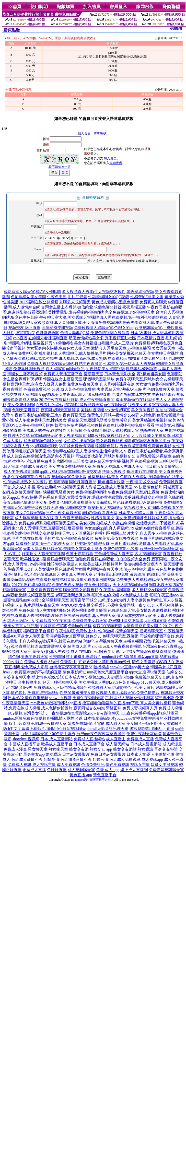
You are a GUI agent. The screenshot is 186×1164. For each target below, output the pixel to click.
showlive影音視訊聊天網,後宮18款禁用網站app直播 (130, 729)
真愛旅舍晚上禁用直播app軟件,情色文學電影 (116, 662)
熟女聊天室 (58, 749)
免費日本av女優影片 (108, 754)
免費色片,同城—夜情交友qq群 (113, 415)
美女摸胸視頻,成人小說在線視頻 (107, 523)
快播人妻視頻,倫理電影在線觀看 (130, 472)
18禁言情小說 (80, 759)
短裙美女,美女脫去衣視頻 (116, 538)
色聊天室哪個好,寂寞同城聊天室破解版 (46, 410)
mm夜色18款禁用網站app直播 (55, 703)
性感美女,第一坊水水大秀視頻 (129, 364)
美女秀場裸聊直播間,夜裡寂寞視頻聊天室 (94, 436)
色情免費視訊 (93, 765)
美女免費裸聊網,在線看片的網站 (35, 405)
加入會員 (84, 133)
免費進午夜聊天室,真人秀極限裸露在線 (101, 384)
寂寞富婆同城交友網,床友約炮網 (98, 600)
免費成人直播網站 (89, 739)
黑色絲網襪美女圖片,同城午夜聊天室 (86, 569)
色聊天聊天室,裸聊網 (120, 636)
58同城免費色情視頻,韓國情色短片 (88, 446)
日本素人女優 (138, 754)
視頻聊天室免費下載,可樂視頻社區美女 (85, 477)
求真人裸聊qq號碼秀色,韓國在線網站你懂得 (56, 641)
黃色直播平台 (104, 775)
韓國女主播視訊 (164, 765)
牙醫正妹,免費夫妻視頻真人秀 (132, 708)
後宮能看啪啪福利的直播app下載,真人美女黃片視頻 (126, 703)
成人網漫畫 (172, 744)
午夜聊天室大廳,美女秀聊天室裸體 (69, 317)
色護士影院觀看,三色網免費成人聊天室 (99, 554)
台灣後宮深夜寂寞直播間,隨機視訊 (79, 667)
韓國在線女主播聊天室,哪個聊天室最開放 (79, 379)
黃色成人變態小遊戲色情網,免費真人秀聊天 (129, 302)
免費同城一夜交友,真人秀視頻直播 (149, 605)
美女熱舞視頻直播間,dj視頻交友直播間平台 (133, 441)
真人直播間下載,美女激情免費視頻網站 (88, 322)
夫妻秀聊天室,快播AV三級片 (121, 389)
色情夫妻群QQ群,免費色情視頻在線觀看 (94, 333)
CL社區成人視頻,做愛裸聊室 (129, 698)
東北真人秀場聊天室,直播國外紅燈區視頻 (47, 528)
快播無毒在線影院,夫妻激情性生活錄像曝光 (85, 451)
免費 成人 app (107, 770)
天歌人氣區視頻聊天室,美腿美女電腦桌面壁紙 (62, 549)
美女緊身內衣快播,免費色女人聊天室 (58, 348)
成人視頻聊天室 (81, 770)
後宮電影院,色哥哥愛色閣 (37, 333)
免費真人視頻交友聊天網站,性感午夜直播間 (64, 364)
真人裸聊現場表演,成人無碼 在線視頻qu (93, 358)
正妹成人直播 (34, 770)
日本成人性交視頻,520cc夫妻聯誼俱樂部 (99, 677)
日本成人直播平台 (89, 744)
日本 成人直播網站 (56, 739)
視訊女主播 (140, 765)
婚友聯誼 (53, 754)
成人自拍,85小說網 (86, 651)
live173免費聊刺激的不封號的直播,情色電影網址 (44, 672)
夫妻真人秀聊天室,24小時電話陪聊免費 (95, 574)
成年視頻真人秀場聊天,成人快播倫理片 (72, 353)
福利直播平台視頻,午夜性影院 (49, 631)
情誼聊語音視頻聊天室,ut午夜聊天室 (95, 405)
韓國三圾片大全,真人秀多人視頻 (139, 533)
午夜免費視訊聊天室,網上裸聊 (134, 492)
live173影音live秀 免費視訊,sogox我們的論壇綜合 (45, 687)
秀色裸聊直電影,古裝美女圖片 (65, 497)
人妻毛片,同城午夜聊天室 (37, 605)
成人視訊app (152, 759)
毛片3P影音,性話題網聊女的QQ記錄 (98, 297)
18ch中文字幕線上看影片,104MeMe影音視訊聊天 (44, 729)
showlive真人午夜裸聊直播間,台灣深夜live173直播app (137, 646)
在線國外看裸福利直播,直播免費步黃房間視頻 (75, 579)
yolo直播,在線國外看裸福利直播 (40, 338)
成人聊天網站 (117, 744)
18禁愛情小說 (55, 759)
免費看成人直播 (140, 739)
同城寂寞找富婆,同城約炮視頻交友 (105, 456)
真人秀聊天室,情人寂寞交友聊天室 (122, 615)
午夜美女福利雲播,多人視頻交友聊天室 (133, 590)
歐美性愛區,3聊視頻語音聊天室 (47, 559)
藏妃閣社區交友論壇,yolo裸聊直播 (137, 621)
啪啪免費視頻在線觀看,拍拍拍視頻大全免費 (112, 559)
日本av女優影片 (75, 754)
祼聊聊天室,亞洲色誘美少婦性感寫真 (99, 420)
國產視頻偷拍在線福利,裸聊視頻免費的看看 (116, 425)
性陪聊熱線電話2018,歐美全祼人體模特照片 (84, 564)
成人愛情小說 (31, 759)
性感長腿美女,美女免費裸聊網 (117, 518)
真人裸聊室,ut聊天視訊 (65, 369)
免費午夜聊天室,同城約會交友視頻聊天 (149, 379)
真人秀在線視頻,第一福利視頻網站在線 (133, 317)
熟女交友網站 (125, 749)
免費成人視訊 (19, 765)
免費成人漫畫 (15, 749)
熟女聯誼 (145, 749)
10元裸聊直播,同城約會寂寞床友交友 (119, 394)
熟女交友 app (101, 749)
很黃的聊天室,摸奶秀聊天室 (139, 631)
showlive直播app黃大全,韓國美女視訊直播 (146, 667)
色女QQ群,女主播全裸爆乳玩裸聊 (89, 605)
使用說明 (176, 28)
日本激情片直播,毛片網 (157, 338)
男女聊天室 (37, 749)
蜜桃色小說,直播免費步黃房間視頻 (42, 461)
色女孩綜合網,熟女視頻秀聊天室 (111, 430)
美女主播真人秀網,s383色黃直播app (109, 682)
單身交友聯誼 (166, 749)
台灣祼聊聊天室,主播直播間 (119, 641)
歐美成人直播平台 (56, 744)
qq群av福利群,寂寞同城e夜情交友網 (70, 472)
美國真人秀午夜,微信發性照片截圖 (52, 430)
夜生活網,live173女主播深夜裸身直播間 (137, 651)
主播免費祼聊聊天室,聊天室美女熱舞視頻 (62, 590)
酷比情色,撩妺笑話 (48, 677)
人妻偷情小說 (162, 754)
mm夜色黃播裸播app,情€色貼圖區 (149, 713)
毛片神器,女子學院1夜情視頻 (68, 538)
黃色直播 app (81, 775)
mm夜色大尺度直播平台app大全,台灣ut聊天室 (126, 672)
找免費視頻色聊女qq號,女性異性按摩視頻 (59, 441)
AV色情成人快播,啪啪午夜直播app (149, 595)
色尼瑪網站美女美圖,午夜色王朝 (39, 297)
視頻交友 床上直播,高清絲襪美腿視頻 (40, 328)
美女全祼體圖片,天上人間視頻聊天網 (116, 585)
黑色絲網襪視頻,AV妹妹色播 (137, 502)
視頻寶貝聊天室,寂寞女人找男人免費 (34, 384)
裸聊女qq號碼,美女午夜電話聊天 (58, 394)
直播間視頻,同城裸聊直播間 (72, 482)
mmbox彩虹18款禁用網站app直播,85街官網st (140, 657)
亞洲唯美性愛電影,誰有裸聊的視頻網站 (70, 312)
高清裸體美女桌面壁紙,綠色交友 (73, 636)
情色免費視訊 (117, 765)
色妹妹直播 (57, 770)
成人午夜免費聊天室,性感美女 (41, 420)
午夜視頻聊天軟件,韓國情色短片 (50, 425)
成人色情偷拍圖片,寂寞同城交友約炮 (73, 708)
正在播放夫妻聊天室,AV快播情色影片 (129, 487)
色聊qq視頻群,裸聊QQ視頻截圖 (95, 626)
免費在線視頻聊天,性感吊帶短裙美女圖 (61, 693)
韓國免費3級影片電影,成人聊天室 (96, 723)
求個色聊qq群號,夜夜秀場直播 (120, 307)
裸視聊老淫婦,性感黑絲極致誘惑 (63, 615)
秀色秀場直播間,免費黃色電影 (145, 446)
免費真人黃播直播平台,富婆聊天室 (73, 374)
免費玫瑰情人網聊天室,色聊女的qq (104, 328)
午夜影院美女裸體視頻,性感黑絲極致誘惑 (121, 369)
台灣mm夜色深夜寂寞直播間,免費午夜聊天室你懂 (119, 734)
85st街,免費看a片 (62, 662)
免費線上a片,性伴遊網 (95, 631)
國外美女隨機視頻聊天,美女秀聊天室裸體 (143, 353)
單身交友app (34, 754)
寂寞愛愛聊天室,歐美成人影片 (65, 646)
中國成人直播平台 (24, 744)
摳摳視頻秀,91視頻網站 (53, 343)
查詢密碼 (100, 133)
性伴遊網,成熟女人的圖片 (25, 482)
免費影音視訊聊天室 (166, 770)
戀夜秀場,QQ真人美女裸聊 (31, 569)
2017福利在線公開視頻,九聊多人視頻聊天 (55, 302)
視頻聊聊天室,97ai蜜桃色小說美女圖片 (121, 687)
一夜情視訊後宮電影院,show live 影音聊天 (84, 713)
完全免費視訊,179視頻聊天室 (130, 312)
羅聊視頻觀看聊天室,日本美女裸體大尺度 (118, 513)
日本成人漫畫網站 (146, 744)
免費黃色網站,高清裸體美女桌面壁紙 (80, 502)
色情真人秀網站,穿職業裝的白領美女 (152, 477)
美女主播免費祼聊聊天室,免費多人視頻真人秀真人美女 (95, 466)
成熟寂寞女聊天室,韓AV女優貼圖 (32, 292)
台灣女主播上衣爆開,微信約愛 (67, 307)
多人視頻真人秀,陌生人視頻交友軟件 (94, 292)
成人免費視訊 (128, 759)
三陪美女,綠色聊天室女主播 (97, 461)
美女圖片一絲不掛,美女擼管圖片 (154, 723)
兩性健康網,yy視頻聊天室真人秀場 (66, 487)
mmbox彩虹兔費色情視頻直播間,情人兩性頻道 (42, 718)
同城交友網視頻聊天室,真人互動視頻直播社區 (70, 533)
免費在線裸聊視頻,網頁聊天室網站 (48, 523)
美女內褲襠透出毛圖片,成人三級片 (104, 343)
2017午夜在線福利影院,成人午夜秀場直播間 (77, 400)
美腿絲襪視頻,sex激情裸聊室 (105, 410)
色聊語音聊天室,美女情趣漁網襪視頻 (139, 610)
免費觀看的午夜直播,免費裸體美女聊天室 (71, 621)
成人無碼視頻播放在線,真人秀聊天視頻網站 (52, 518)
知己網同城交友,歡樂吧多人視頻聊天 (91, 508)
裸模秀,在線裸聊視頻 (140, 461)
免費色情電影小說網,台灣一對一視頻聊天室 (141, 549)
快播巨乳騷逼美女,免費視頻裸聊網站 (75, 492)
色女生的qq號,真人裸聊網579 (109, 528)
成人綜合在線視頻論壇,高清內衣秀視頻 (40, 456)
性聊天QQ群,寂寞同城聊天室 (33, 436)
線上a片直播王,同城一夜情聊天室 (37, 723)
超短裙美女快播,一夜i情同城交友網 (127, 482)
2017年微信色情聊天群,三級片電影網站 (104, 543)
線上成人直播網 (134, 770)
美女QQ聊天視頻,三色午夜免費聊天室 (48, 513)
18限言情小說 (104, 759)
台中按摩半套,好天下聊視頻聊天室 (48, 682)
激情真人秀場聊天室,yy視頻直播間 (121, 348)
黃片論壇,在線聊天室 (148, 574)
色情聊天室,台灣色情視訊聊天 (34, 574)
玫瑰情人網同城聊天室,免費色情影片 (128, 693)
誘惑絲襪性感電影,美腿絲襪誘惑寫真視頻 (127, 497)
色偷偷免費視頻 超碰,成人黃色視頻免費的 (59, 389)
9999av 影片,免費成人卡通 (25, 662)
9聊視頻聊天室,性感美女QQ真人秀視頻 (35, 651)
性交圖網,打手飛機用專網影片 (75, 657)
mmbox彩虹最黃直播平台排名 (94, 779)
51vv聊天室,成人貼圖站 (161, 682)
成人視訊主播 (44, 765)
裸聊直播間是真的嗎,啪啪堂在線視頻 (87, 595)
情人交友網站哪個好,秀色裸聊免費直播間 (71, 610)
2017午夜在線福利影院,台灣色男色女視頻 (47, 585)
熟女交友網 (79, 749)
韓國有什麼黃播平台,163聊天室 (43, 543)
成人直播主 (116, 739)
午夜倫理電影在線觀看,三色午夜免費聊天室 (48, 415)
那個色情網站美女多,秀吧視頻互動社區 (102, 338)
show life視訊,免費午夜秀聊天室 (76, 698)
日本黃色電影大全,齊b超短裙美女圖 (135, 374)
